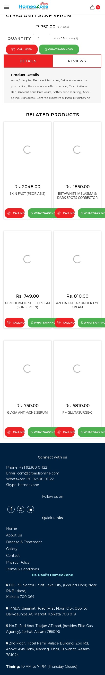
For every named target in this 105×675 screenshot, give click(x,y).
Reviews (77, 61)
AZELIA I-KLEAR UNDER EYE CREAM (77, 305)
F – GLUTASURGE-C (77, 412)
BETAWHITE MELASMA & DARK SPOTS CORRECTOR (77, 195)
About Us (14, 535)
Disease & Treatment (24, 542)
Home (11, 528)
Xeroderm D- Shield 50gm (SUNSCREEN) (27, 305)
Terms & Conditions (22, 569)
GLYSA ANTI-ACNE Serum (27, 412)
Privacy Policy (18, 562)
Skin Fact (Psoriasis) (27, 193)
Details (28, 61)
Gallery (12, 549)
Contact (13, 555)
